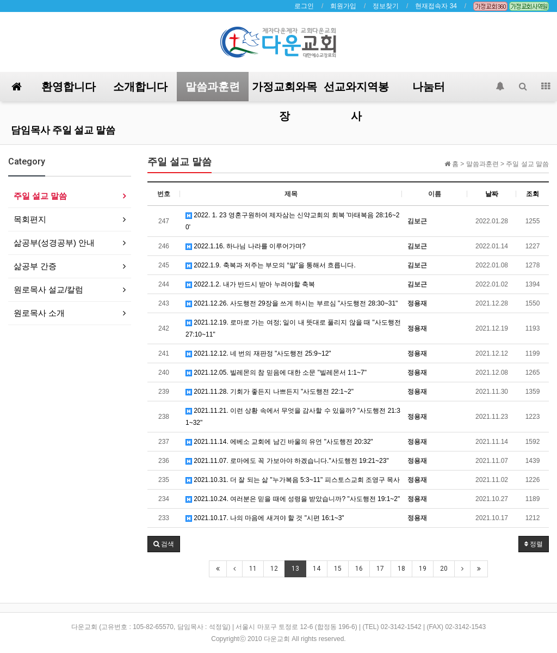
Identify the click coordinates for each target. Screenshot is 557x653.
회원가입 (343, 6)
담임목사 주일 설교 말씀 (63, 130)
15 (338, 568)
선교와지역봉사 (356, 90)
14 (316, 568)
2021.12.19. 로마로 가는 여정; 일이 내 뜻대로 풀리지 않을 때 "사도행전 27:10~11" (293, 328)
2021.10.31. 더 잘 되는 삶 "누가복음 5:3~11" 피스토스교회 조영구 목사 (292, 480)
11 (253, 568)
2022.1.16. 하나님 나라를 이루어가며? (245, 246)
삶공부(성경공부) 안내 (54, 242)
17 (380, 568)
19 (422, 568)
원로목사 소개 (39, 313)
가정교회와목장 (284, 90)
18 (401, 568)
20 (444, 568)
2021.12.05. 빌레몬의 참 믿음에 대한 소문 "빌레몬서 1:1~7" (276, 372)
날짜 (491, 194)
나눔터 (428, 86)
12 (274, 568)
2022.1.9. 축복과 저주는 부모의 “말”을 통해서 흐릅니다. (270, 265)
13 (295, 568)
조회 (532, 194)
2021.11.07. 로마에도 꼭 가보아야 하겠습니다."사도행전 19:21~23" (287, 461)
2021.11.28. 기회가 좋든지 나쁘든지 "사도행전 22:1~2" (269, 391)
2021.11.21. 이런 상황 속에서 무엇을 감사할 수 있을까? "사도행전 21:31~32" (292, 416)
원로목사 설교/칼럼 (48, 289)
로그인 (304, 6)
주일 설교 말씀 (40, 195)
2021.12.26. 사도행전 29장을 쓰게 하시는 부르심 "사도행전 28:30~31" (291, 303)
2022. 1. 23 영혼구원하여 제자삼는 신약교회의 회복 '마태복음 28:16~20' (292, 221)
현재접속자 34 (436, 6)
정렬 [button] (533, 544)
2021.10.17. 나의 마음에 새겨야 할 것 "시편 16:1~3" (264, 518)
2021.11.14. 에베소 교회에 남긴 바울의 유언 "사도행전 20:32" (279, 441)
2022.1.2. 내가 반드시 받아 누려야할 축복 (250, 284)
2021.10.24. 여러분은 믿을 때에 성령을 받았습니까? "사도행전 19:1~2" (292, 499)
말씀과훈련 (212, 86)
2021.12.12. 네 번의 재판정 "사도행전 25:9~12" (258, 353)
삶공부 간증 (35, 266)
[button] (163, 544)
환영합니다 (68, 86)
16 (359, 568)
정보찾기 (386, 6)
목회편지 (30, 219)
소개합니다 (140, 86)
